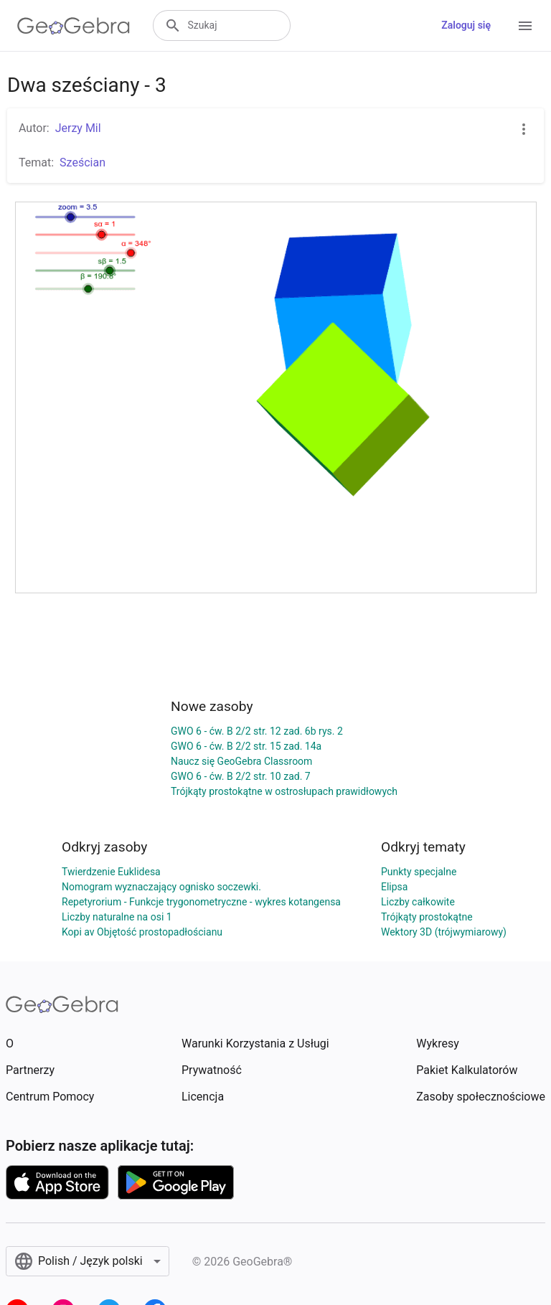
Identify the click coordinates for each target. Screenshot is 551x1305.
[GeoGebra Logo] (73, 25)
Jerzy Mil (78, 128)
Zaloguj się (466, 25)
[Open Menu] (525, 25)
